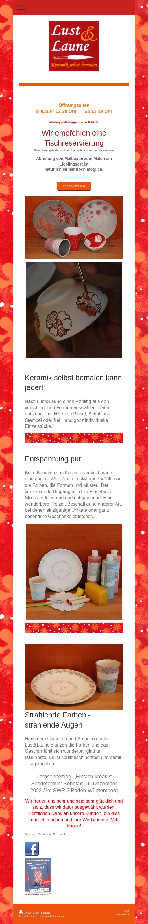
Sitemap (45, 912)
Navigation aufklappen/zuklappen (74, 7)
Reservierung (74, 186)
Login (126, 911)
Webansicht (122, 914)
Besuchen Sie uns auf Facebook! (45, 834)
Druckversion (29, 912)
